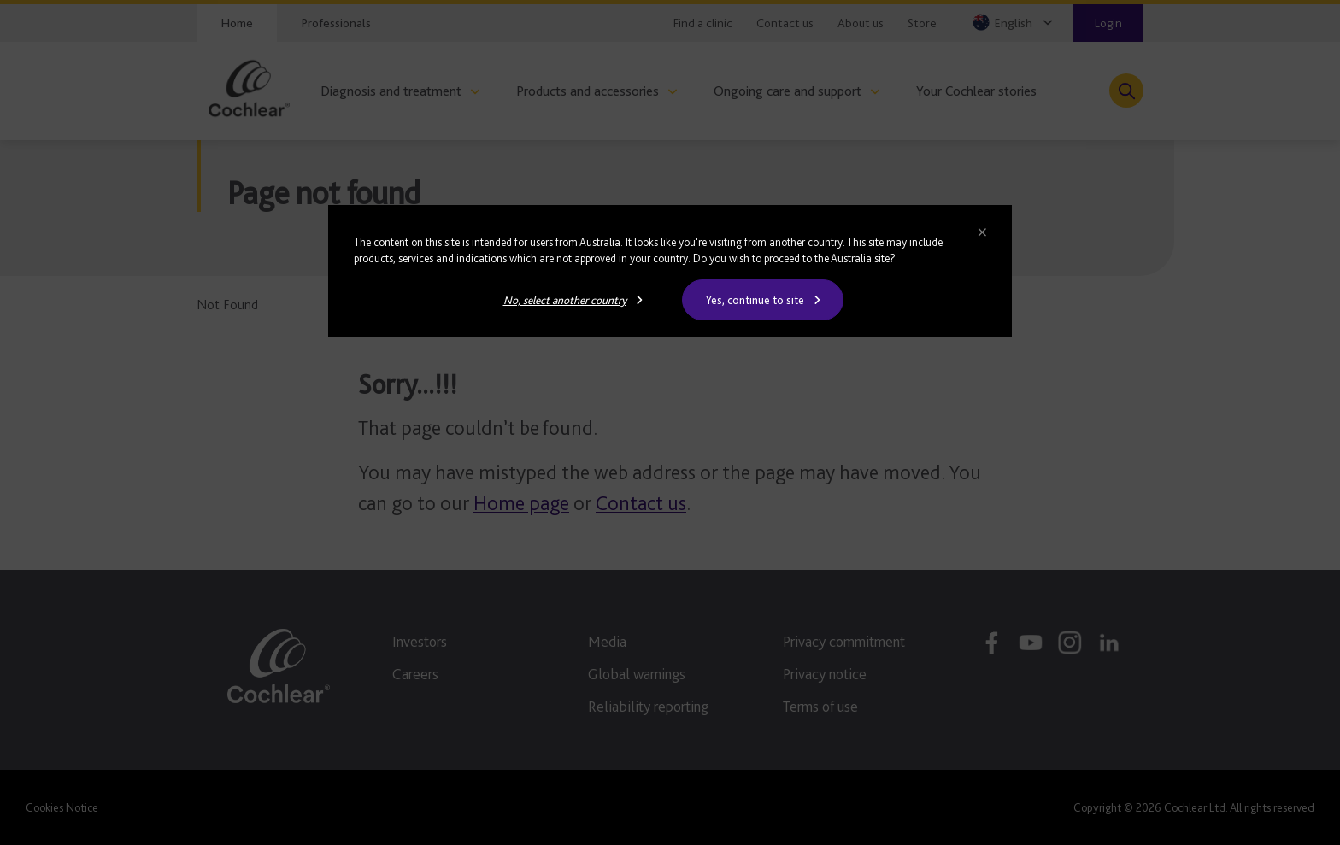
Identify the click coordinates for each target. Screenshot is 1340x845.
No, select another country (564, 300)
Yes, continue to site (755, 300)
